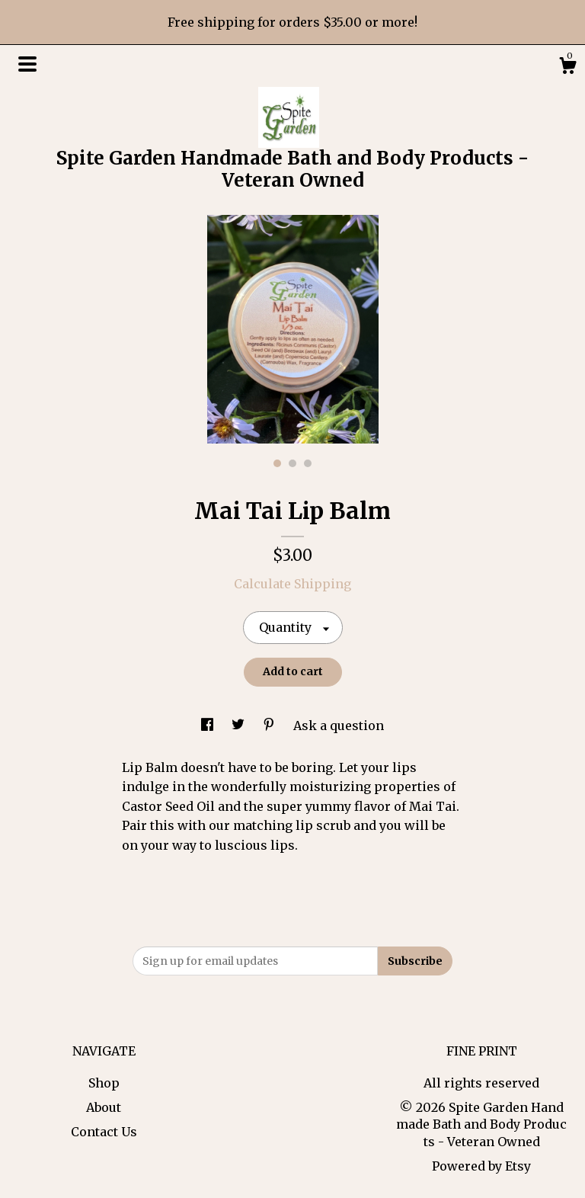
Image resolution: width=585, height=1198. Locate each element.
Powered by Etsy (481, 1166)
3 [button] (308, 463)
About (103, 1107)
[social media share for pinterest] (270, 725)
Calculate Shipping (292, 583)
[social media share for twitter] (240, 725)
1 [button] (277, 463)
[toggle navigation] (27, 64)
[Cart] (567, 67)
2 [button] (292, 463)
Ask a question (338, 725)
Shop (104, 1083)
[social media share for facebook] (208, 725)
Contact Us (104, 1131)
